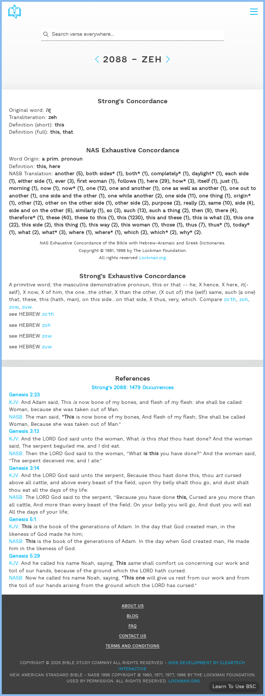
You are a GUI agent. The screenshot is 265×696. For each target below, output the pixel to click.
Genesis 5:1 (22, 519)
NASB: (17, 417)
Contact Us (132, 636)
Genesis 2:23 (24, 395)
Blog (132, 616)
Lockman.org (152, 258)
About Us (133, 606)
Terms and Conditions (132, 646)
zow (14, 307)
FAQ (132, 626)
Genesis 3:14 (24, 468)
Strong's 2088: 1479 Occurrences (132, 388)
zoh (243, 299)
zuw (26, 307)
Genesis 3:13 (24, 431)
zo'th (230, 299)
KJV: (15, 402)
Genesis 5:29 (24, 556)
